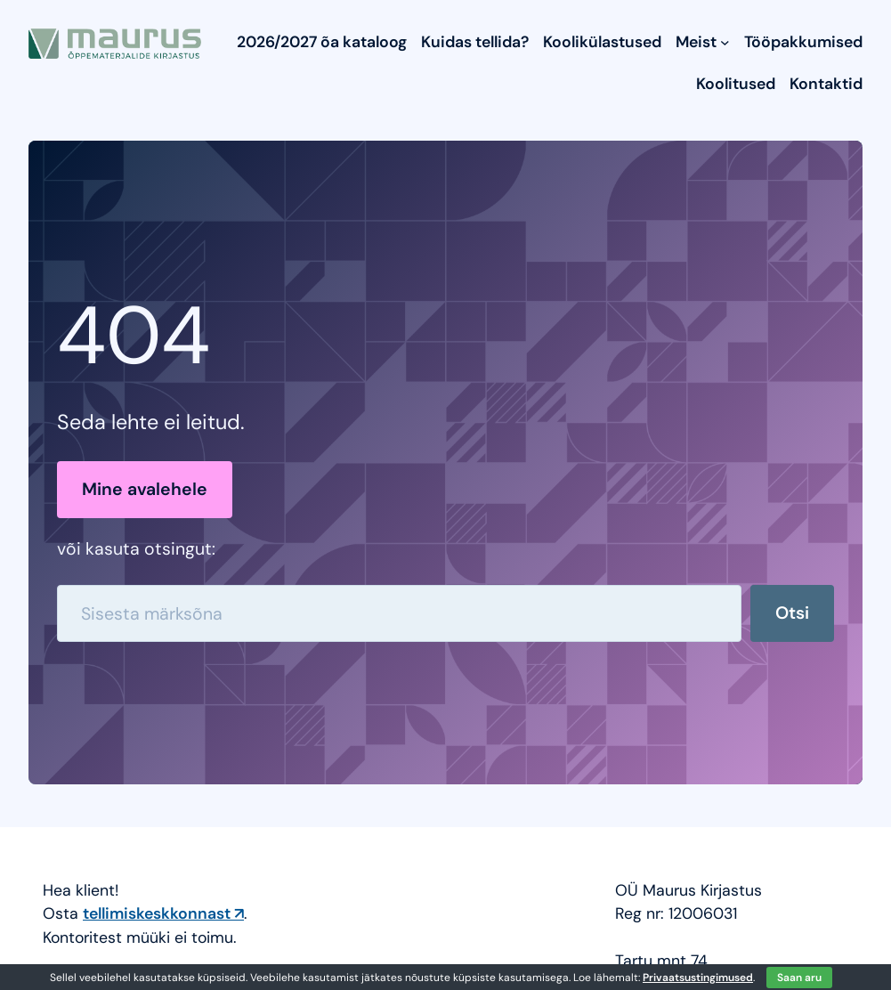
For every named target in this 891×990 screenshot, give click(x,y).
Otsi (792, 613)
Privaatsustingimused (698, 977)
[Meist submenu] (725, 42)
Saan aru (799, 977)
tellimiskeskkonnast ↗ (163, 913)
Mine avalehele (144, 489)
